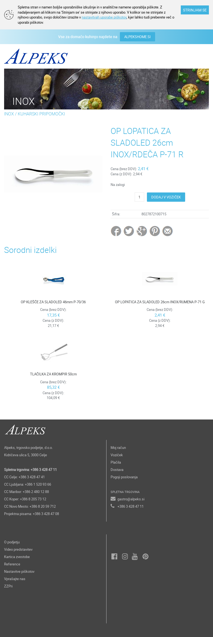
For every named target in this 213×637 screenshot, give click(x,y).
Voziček (117, 454)
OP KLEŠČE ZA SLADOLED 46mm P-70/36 (53, 301)
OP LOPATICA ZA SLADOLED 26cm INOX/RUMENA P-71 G (160, 301)
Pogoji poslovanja (124, 476)
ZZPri (8, 586)
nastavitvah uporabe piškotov (104, 17)
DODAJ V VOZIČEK (166, 197)
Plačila (116, 462)
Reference (12, 564)
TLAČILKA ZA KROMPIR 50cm (53, 374)
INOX (9, 114)
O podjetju (12, 542)
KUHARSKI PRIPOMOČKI (41, 114)
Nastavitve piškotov (19, 571)
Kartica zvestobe (17, 556)
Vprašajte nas (14, 578)
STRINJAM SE (195, 10)
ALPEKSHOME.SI (137, 36)
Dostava (117, 469)
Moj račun (118, 447)
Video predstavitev (18, 549)
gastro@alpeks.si (130, 499)
